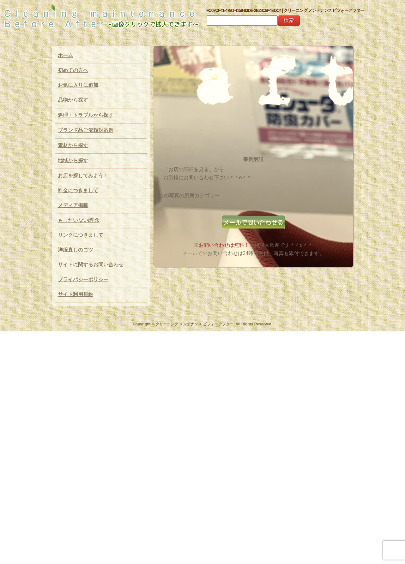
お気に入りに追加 (78, 85)
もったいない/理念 (79, 220)
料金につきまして (78, 190)
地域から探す (73, 160)
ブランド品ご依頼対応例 (85, 130)
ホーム (65, 55)
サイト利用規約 (75, 294)
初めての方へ (73, 70)
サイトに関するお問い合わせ (91, 264)
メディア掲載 (73, 205)
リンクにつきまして (80, 235)
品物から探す (73, 100)
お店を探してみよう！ (83, 175)
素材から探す (73, 145)
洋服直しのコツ (75, 249)
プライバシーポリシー (83, 279)
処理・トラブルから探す (85, 115)
